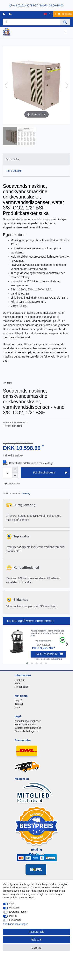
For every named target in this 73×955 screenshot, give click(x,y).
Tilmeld (19, 704)
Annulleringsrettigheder (28, 721)
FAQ (17, 683)
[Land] (45, 14)
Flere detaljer (14, 170)
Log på (19, 700)
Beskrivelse (13, 159)
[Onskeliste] (50, 14)
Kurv (17, 707)
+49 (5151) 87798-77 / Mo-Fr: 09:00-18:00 (37, 5)
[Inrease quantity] (15, 470)
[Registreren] (10, 14)
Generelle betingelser (27, 731)
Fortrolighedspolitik (25, 724)
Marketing (14, 907)
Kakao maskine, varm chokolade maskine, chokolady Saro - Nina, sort (47, 633)
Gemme (36, 947)
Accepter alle (36, 931)
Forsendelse (22, 686)
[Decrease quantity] (15, 475)
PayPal (13, 915)
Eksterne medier (18, 911)
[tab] (36, 159)
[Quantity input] (7, 472)
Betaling (19, 679)
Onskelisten (12, 483)
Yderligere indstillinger (15, 924)
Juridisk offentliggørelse (28, 727)
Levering (25, 493)
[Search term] (31, 22)
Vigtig (12, 903)
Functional (15, 919)
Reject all (36, 939)
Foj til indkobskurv (50, 472)
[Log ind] (4, 14)
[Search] (65, 22)
